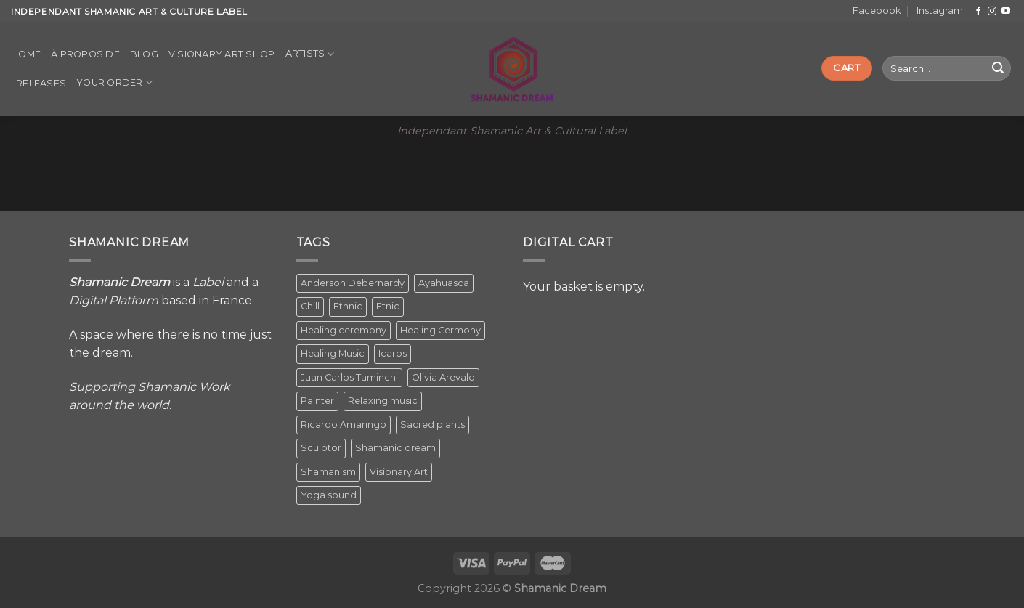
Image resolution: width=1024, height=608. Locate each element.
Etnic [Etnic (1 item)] (387, 306)
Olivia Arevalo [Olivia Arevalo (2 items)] (443, 377)
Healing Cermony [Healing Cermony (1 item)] (440, 330)
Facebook (877, 10)
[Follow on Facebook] (978, 12)
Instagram (940, 10)
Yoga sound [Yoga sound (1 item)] (329, 495)
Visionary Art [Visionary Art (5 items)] (399, 471)
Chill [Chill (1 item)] (310, 306)
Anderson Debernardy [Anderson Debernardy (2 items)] (353, 282)
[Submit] (998, 68)
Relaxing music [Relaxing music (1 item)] (383, 400)
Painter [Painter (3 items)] (317, 400)
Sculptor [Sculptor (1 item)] (321, 447)
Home (26, 54)
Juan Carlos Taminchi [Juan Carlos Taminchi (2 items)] (349, 377)
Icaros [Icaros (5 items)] (392, 353)
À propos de (85, 54)
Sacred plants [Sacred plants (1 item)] (432, 424)
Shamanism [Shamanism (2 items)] (328, 471)
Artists (310, 54)
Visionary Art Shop (221, 54)
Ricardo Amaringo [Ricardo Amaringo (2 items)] (343, 424)
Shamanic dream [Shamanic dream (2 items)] (395, 447)
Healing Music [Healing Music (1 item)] (333, 353)
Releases (41, 83)
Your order (114, 82)
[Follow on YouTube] (1005, 12)
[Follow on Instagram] (992, 12)
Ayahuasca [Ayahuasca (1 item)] (443, 282)
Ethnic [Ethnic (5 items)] (347, 306)
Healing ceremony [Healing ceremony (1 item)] (343, 330)
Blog (144, 54)
